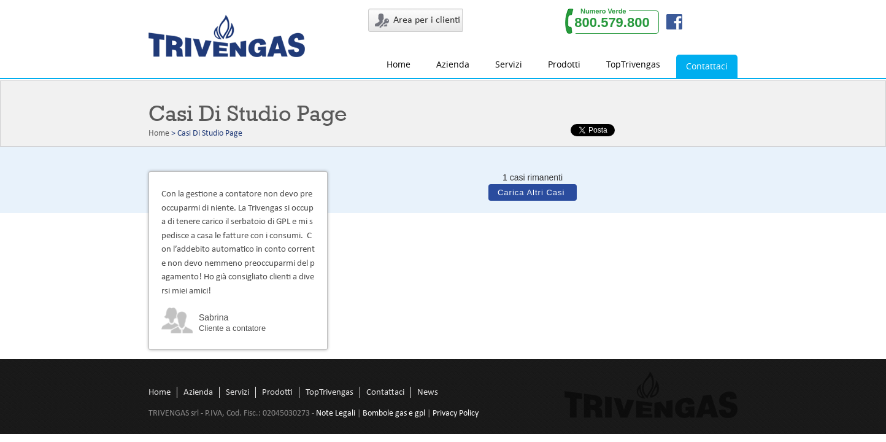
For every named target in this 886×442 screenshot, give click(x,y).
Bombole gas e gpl (394, 413)
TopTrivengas (633, 64)
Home (398, 64)
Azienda (452, 64)
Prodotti (564, 64)
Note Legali (335, 413)
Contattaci (707, 66)
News (427, 392)
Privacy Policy (456, 413)
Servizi (508, 64)
